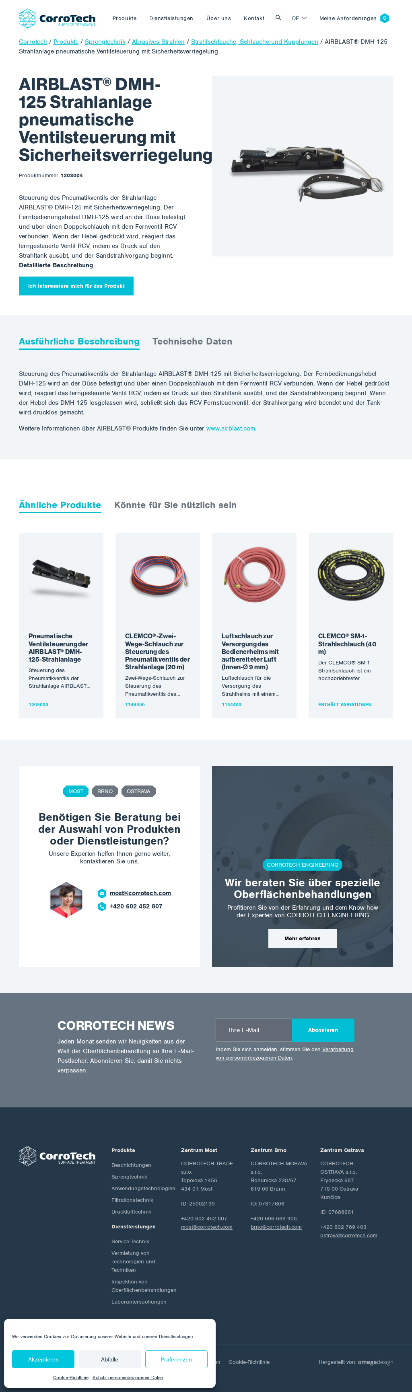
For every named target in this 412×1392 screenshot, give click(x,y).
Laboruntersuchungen (139, 1301)
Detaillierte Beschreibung (56, 265)
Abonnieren (323, 1030)
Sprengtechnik (129, 1176)
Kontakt (254, 18)
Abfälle (109, 1359)
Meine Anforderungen (348, 18)
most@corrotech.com (140, 893)
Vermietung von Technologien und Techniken (133, 1261)
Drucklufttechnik (131, 1211)
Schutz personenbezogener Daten (128, 1377)
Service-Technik (130, 1241)
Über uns (218, 18)
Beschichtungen (131, 1165)
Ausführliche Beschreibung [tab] (79, 341)
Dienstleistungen (171, 18)
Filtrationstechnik (132, 1200)
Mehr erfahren (302, 938)
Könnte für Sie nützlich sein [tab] (175, 505)
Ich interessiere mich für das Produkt (76, 286)
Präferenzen (176, 1359)
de (295, 18)
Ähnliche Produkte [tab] (60, 505)
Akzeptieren (43, 1359)
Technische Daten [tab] (192, 341)
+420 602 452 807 (136, 906)
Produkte (124, 18)
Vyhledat (280, 18)
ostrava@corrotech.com (348, 1235)
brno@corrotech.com (276, 1227)
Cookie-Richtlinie (71, 1377)
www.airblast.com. (231, 428)
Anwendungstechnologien (143, 1188)
